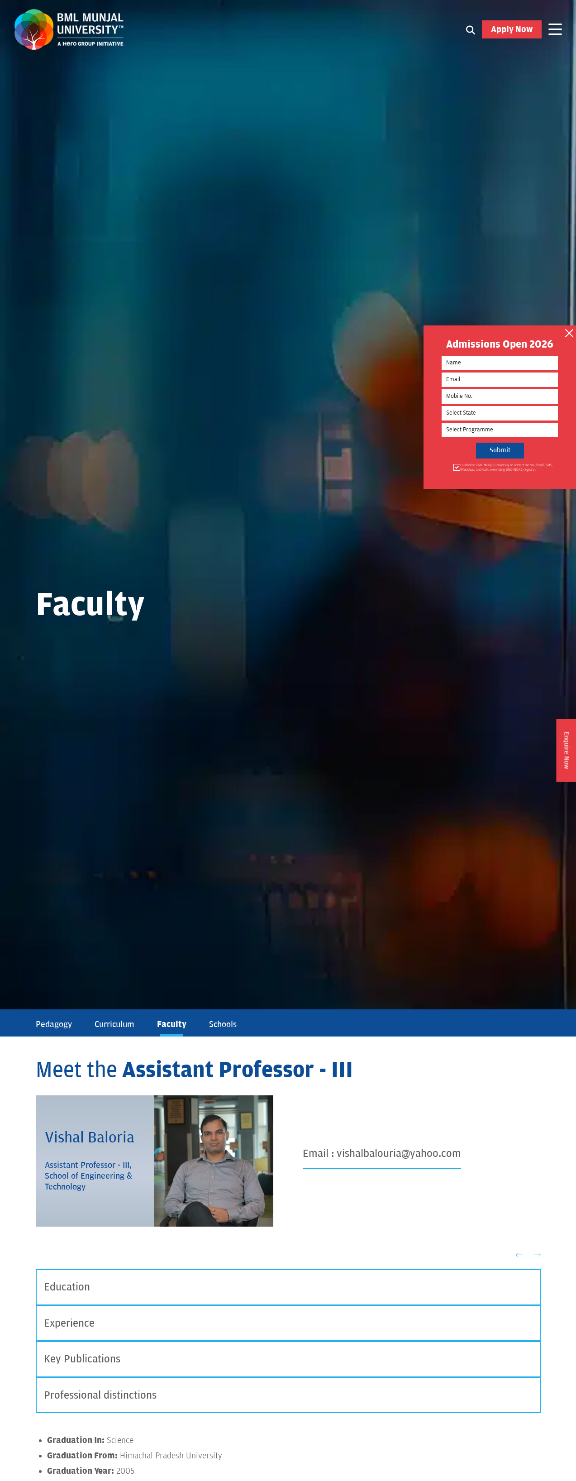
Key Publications (82, 1360)
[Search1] (470, 30)
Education (67, 1287)
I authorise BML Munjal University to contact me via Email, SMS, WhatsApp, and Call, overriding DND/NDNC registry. (507, 467)
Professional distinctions (100, 1396)
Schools (223, 1024)
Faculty (171, 1024)
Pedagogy (54, 1024)
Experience (69, 1324)
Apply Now (512, 30)
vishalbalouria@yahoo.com (399, 1153)
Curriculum (114, 1024)
